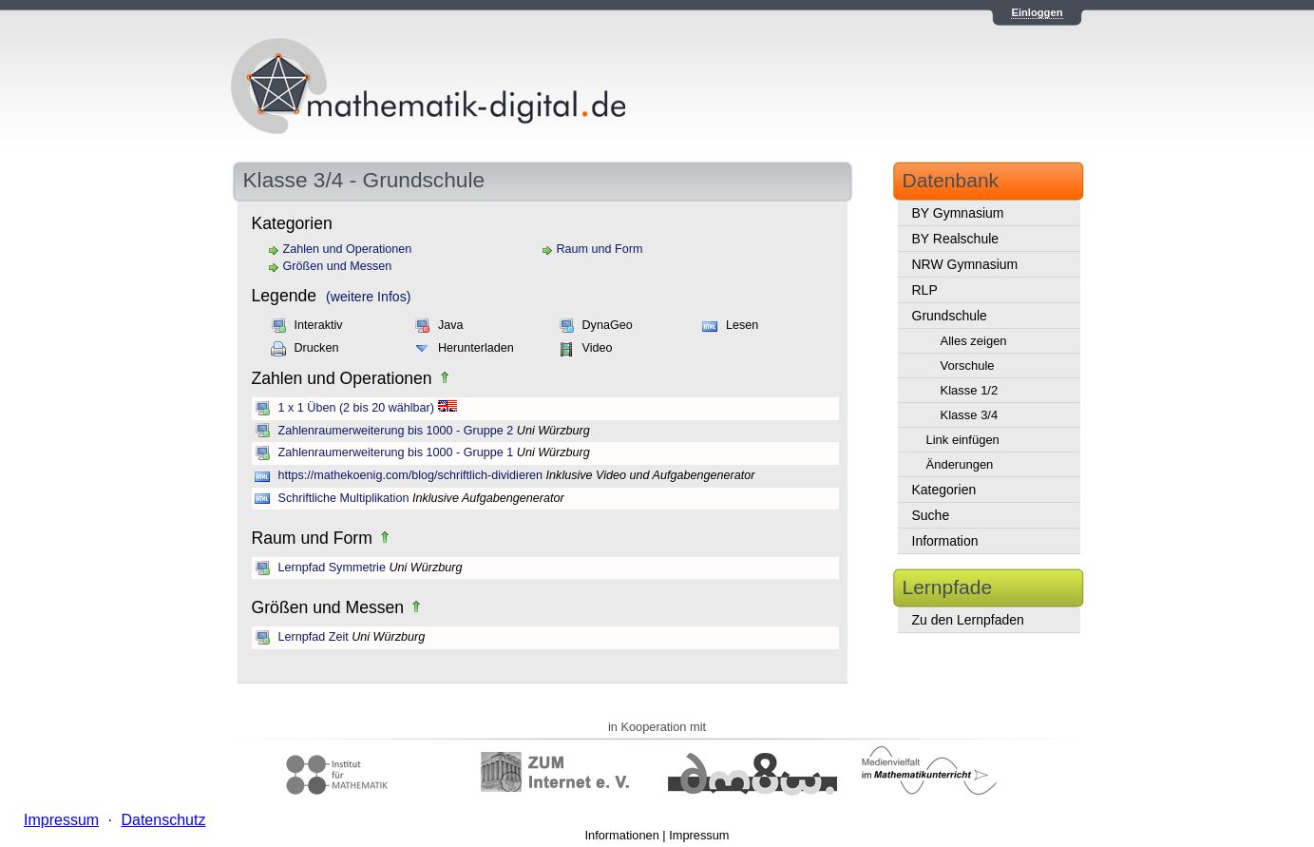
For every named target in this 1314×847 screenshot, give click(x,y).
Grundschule (949, 315)
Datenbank (951, 180)
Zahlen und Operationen (347, 249)
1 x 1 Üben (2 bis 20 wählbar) (356, 407)
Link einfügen (963, 440)
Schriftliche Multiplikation (343, 498)
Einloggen (1036, 12)
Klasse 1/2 (970, 390)
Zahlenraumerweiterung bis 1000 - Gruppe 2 (396, 430)
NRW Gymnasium (965, 264)
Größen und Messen (337, 266)
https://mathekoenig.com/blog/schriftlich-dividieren (410, 475)
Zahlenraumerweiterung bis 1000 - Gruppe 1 (396, 452)
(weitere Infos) (368, 296)
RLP (925, 290)
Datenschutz (163, 820)
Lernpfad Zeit (313, 637)
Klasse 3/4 (970, 415)
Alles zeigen (974, 341)
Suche (931, 515)
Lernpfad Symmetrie (332, 567)
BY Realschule (956, 238)
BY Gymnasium (958, 213)
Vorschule (968, 365)
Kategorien (944, 489)
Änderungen (960, 464)
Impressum (699, 835)
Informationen (622, 835)
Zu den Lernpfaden (968, 619)
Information (945, 541)
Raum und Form (600, 249)
